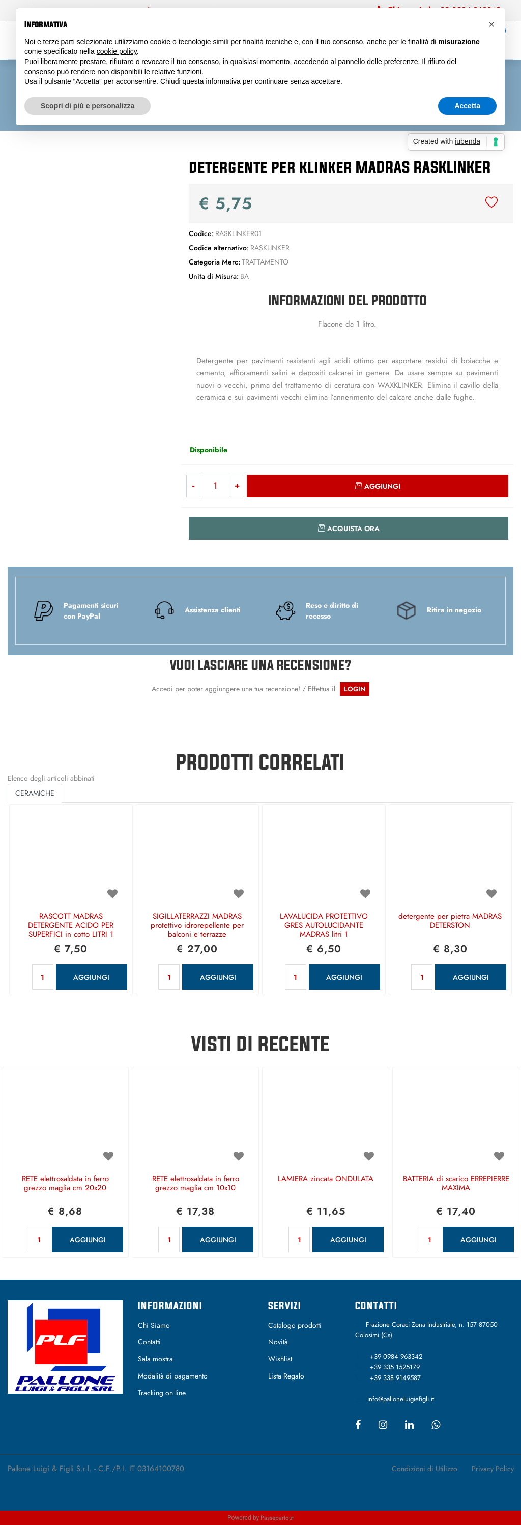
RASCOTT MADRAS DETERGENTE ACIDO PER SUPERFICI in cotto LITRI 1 (70, 926)
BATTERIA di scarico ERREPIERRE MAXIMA (456, 1183)
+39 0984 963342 (396, 1356)
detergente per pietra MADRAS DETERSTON (450, 921)
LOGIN (354, 689)
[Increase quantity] (237, 486)
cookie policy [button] (117, 51)
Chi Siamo (154, 1325)
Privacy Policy (493, 1468)
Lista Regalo (286, 1376)
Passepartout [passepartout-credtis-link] (277, 1517)
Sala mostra (155, 1359)
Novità (278, 1342)
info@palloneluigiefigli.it (400, 1399)
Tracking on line (162, 1393)
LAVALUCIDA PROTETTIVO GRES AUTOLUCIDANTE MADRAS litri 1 (324, 926)
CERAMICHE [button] (34, 793)
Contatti (149, 1342)
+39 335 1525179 (395, 1367)
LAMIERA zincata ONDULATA (325, 1179)
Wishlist (280, 1359)
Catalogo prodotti (295, 1325)
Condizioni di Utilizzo (424, 1468)
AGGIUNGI (91, 977)
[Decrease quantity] (193, 486)
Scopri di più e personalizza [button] (87, 106)
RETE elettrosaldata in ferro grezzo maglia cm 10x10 (195, 1183)
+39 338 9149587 (395, 1378)
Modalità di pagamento (173, 1376)
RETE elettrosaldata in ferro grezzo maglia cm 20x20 (65, 1183)
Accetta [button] (467, 106)
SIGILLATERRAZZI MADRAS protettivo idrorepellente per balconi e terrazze (197, 926)
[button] (87, 232)
